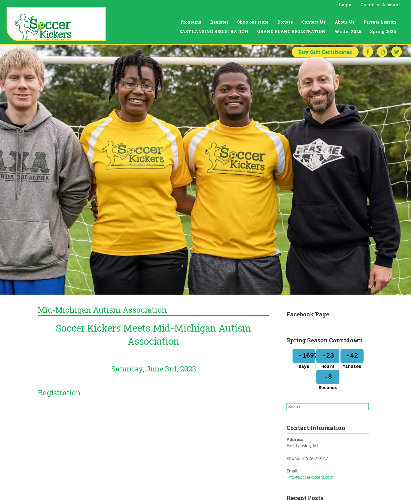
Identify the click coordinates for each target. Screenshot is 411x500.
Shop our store (252, 22)
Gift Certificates (325, 52)
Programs (190, 22)
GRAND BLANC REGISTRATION (291, 31)
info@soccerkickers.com (309, 477)
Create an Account (380, 4)
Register (219, 22)
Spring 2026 (383, 31)
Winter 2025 (347, 31)
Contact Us (314, 22)
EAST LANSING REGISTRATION (213, 31)
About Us (345, 22)
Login (345, 4)
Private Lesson (380, 22)
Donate (285, 22)
